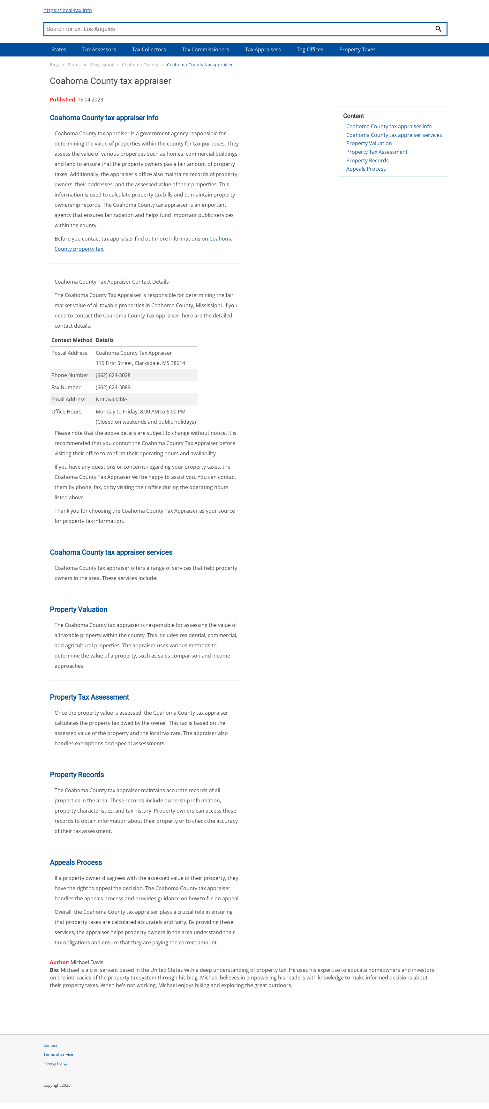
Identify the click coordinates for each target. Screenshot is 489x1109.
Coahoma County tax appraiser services (394, 134)
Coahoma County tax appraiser (200, 65)
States (58, 49)
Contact (50, 1045)
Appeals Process (366, 168)
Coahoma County (140, 65)
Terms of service (58, 1054)
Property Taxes (357, 49)
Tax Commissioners (205, 49)
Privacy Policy (55, 1063)
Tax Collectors (149, 49)
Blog (54, 65)
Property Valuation (369, 143)
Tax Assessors (99, 49)
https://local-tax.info (67, 10)
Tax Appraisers (263, 49)
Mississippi (101, 65)
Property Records (367, 160)
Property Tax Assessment (377, 151)
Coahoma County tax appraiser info (389, 126)
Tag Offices (310, 49)
